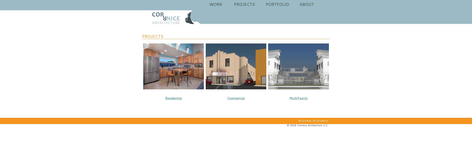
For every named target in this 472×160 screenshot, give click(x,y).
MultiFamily (298, 98)
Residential (173, 98)
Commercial (236, 98)
